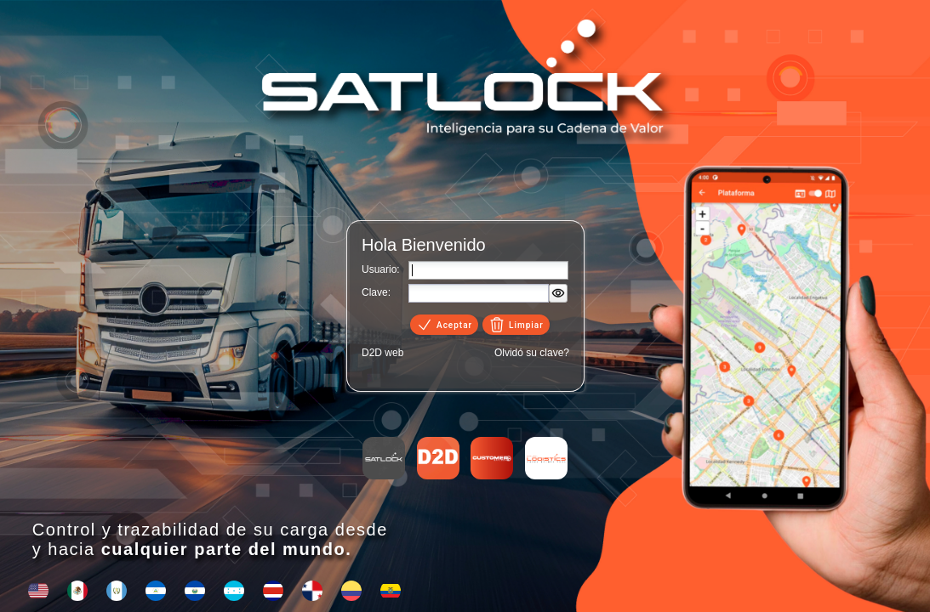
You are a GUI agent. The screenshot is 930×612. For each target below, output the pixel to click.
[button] (558, 293)
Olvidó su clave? (531, 353)
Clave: (376, 292)
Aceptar (444, 324)
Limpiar (516, 324)
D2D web (382, 353)
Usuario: (381, 269)
